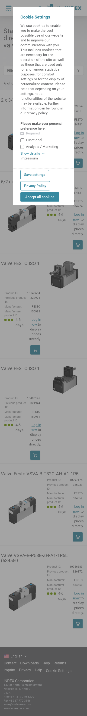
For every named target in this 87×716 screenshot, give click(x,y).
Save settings (34, 175)
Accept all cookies (39, 197)
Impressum (29, 158)
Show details (32, 153)
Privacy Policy (35, 186)
